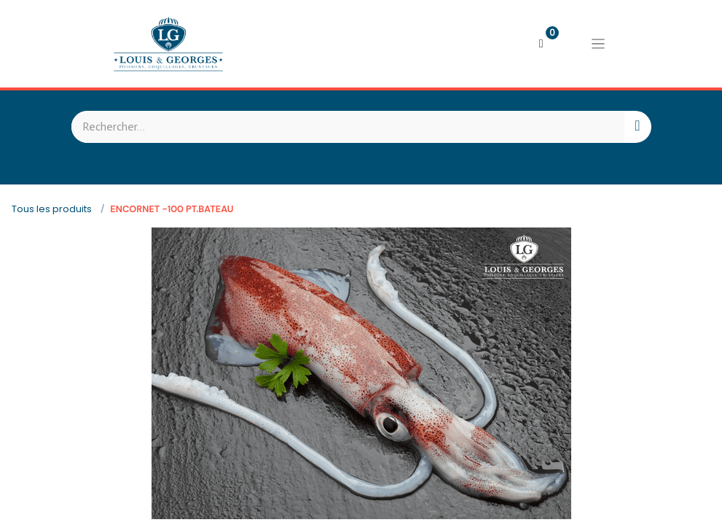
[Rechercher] (637, 127)
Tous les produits (52, 209)
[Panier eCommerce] (541, 43)
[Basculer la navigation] (598, 43)
